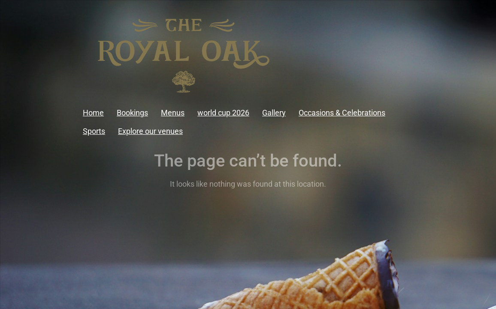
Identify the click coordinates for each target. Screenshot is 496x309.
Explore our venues (150, 131)
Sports (94, 131)
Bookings (132, 112)
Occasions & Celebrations (342, 112)
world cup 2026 (223, 112)
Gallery (274, 112)
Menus (172, 112)
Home (93, 112)
